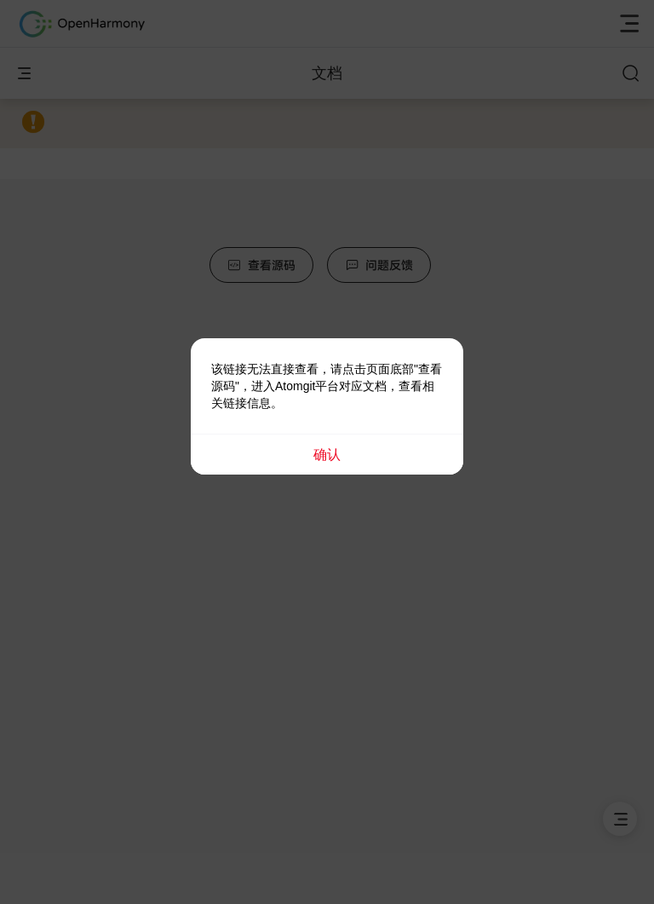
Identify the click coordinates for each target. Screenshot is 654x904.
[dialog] (327, 406)
